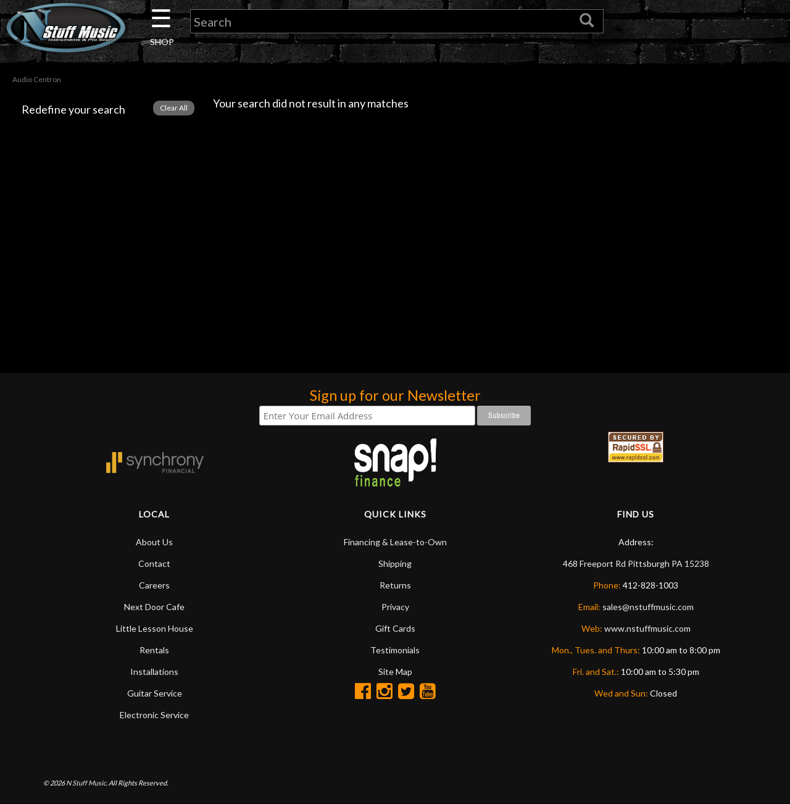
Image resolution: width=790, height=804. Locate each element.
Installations (154, 671)
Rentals (154, 650)
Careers (154, 585)
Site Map (395, 671)
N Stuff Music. (86, 783)
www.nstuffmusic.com (647, 628)
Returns (395, 585)
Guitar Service (154, 693)
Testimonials (395, 650)
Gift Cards (395, 628)
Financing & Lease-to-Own (395, 542)
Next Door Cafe (154, 606)
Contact (154, 563)
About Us (154, 542)
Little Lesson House (154, 628)
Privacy (395, 606)
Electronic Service (154, 715)
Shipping (395, 563)
